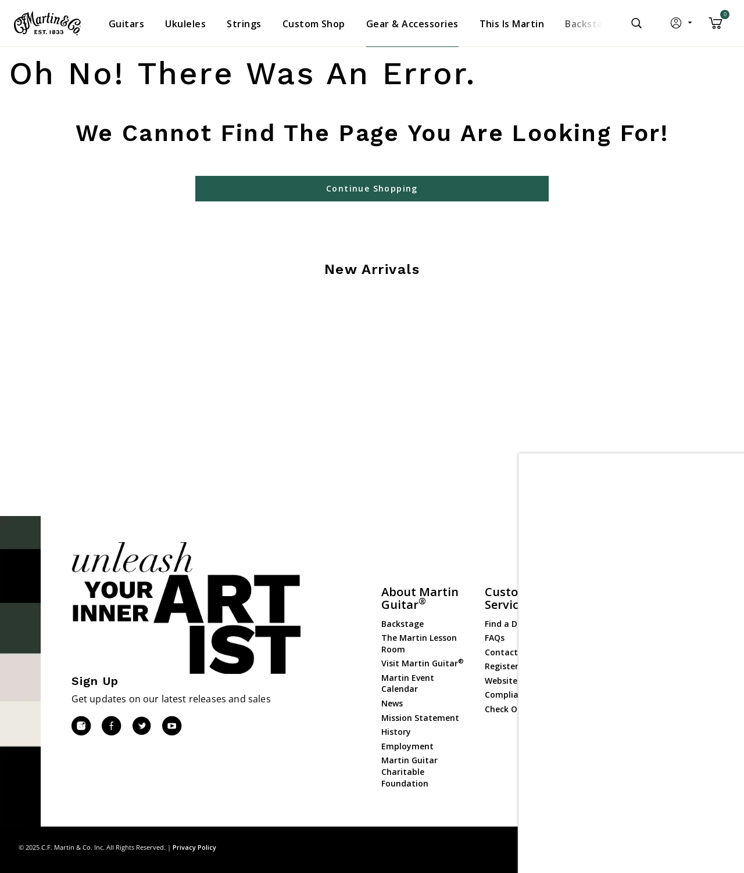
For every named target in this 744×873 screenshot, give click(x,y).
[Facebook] (111, 726)
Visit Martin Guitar (422, 663)
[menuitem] (126, 24)
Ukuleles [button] (185, 23)
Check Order (509, 709)
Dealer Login (613, 740)
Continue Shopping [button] (372, 188)
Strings (602, 653)
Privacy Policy (194, 847)
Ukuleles (605, 639)
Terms (714, 847)
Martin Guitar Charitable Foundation (409, 771)
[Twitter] (141, 726)
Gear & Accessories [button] (412, 23)
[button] (682, 25)
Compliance (508, 694)
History (396, 731)
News (392, 703)
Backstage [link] (589, 23)
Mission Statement (420, 717)
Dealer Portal (615, 755)
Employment (407, 746)
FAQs (495, 637)
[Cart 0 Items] (715, 27)
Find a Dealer (511, 623)
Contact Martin (516, 652)
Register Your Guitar (526, 666)
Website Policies (517, 680)
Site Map (642, 847)
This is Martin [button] (512, 23)
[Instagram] (80, 726)
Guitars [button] (126, 23)
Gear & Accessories (626, 667)
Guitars (603, 610)
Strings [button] (244, 23)
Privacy (680, 847)
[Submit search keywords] (636, 23)
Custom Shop (615, 624)
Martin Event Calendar (407, 683)
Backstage (402, 623)
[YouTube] (171, 726)
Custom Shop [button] (313, 23)
